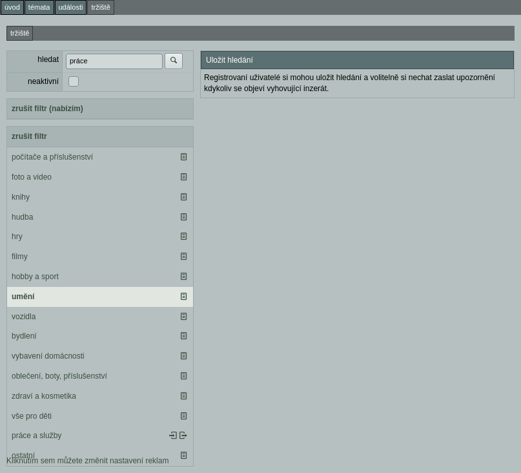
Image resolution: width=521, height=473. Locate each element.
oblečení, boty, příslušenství (59, 376)
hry (17, 236)
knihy (21, 197)
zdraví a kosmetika (44, 396)
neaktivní (43, 81)
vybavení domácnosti (48, 356)
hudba (22, 217)
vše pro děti (32, 416)
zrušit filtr (29, 136)
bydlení (24, 336)
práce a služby (36, 435)
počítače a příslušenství (52, 157)
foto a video (32, 177)
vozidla (24, 316)
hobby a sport (35, 276)
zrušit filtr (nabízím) (47, 108)
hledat (48, 59)
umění (23, 296)
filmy (20, 256)
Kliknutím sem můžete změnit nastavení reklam (87, 460)
